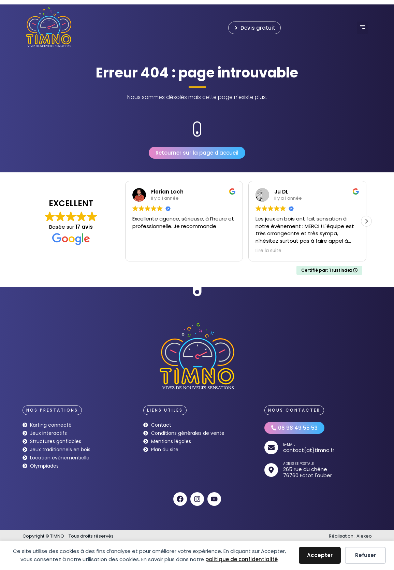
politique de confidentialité (241, 559)
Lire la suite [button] (268, 251)
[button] (362, 28)
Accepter (320, 555)
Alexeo (364, 536)
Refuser (365, 555)
